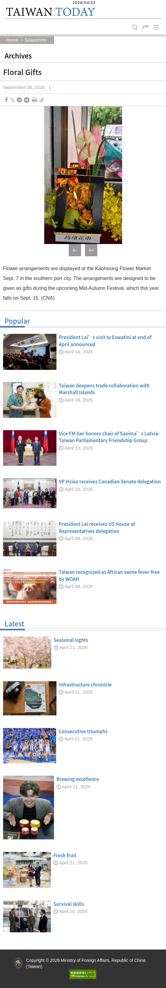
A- (75, 250)
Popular (83, 322)
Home (12, 39)
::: (6, 3)
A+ (91, 250)
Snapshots (35, 39)
